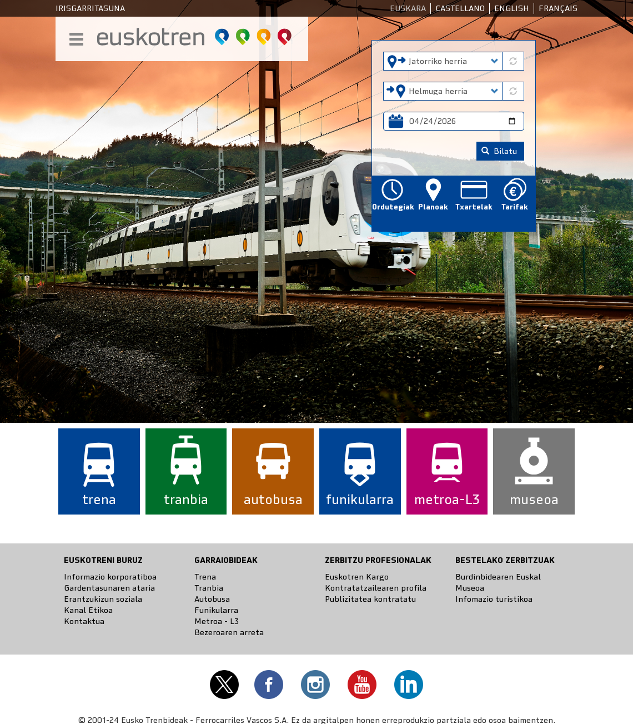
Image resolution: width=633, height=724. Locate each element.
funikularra (360, 499)
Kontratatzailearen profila (375, 588)
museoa (534, 499)
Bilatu (499, 151)
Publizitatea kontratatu (370, 599)
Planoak (433, 207)
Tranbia (208, 588)
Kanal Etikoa (88, 610)
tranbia (186, 499)
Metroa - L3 (216, 621)
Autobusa (212, 599)
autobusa (273, 499)
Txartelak (474, 207)
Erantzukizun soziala (103, 599)
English (511, 8)
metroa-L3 (447, 499)
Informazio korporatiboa (110, 577)
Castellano (460, 8)
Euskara (408, 8)
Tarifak (514, 207)
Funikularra (216, 610)
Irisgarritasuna (90, 8)
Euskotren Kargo (357, 577)
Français (558, 8)
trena (99, 499)
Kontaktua (84, 621)
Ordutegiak (392, 207)
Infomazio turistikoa (493, 599)
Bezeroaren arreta (229, 632)
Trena (205, 577)
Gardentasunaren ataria (109, 588)
